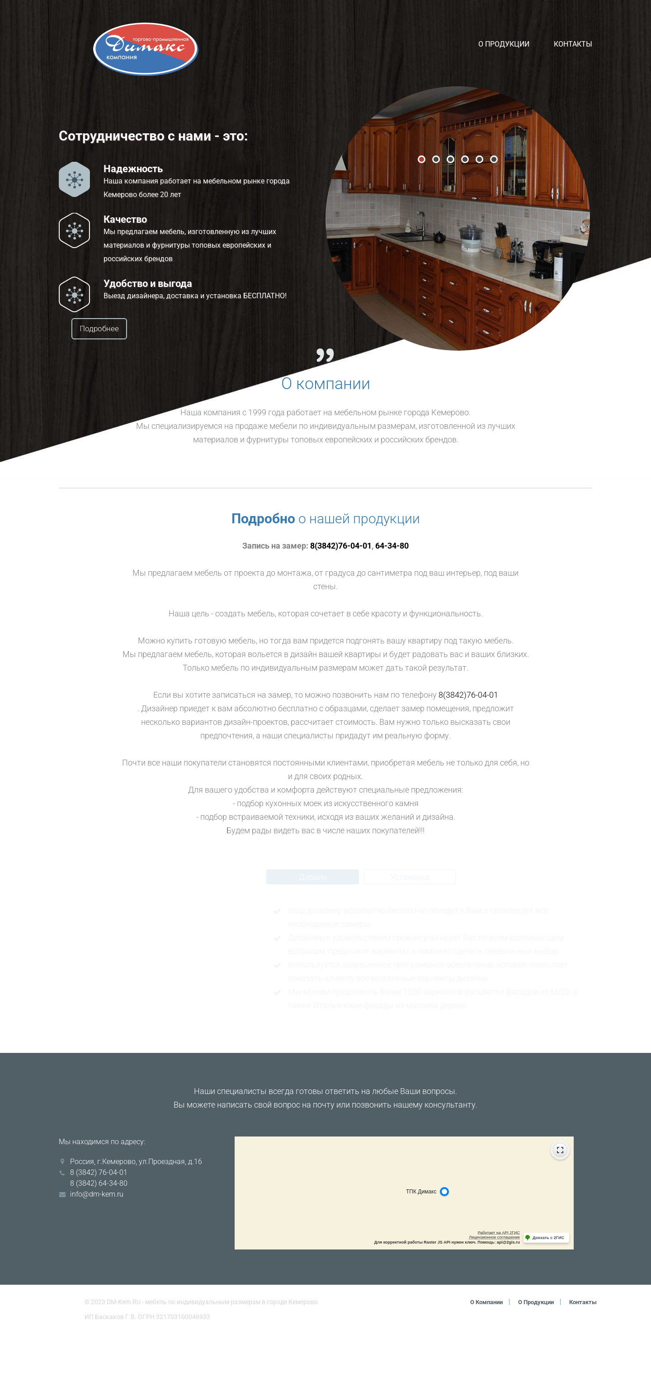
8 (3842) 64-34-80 (98, 1225)
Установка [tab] (409, 919)
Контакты (573, 44)
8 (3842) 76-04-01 (98, 1214)
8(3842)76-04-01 (341, 587)
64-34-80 (392, 587)
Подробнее (125, 329)
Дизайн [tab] (313, 919)
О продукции (503, 44)
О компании (477, 1344)
